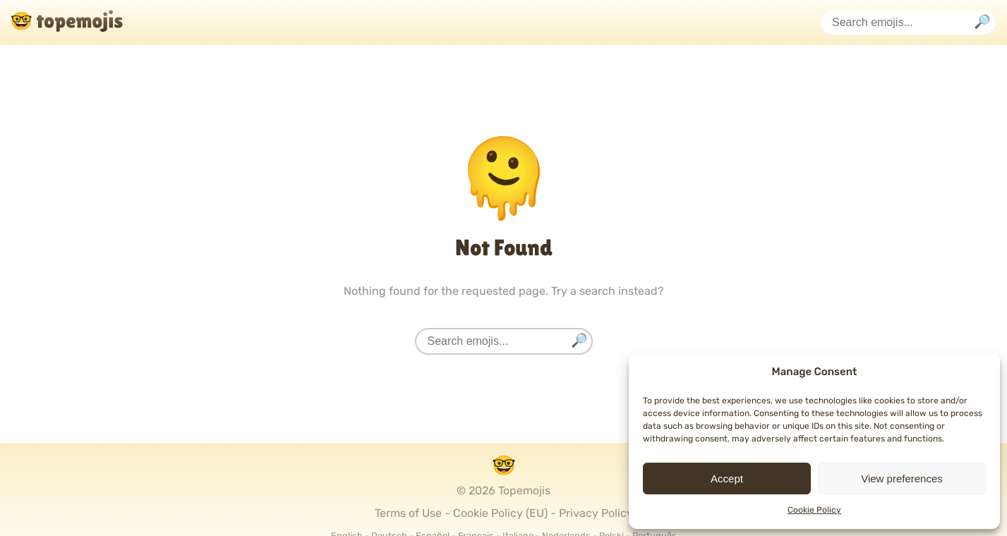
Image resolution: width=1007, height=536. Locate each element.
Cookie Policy (814, 510)
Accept (727, 479)
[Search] (982, 22)
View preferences (902, 479)
